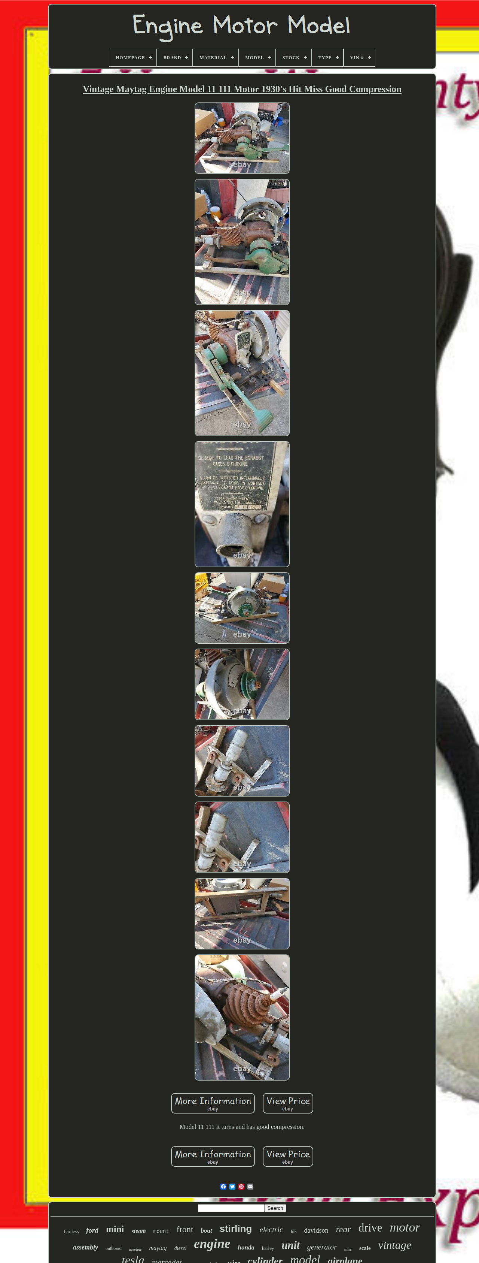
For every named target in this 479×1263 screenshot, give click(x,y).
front (185, 1229)
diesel (180, 1248)
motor (405, 1227)
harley (268, 1248)
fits (293, 1231)
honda (246, 1247)
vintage (394, 1245)
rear (343, 1229)
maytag (158, 1248)
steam (139, 1231)
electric (271, 1229)
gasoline (135, 1249)
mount (161, 1232)
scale (365, 1248)
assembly (85, 1247)
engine (212, 1243)
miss (348, 1249)
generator (322, 1247)
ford (92, 1230)
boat (206, 1230)
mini (115, 1229)
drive (370, 1227)
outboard (114, 1248)
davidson (316, 1230)
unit (290, 1245)
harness (71, 1231)
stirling (236, 1228)
